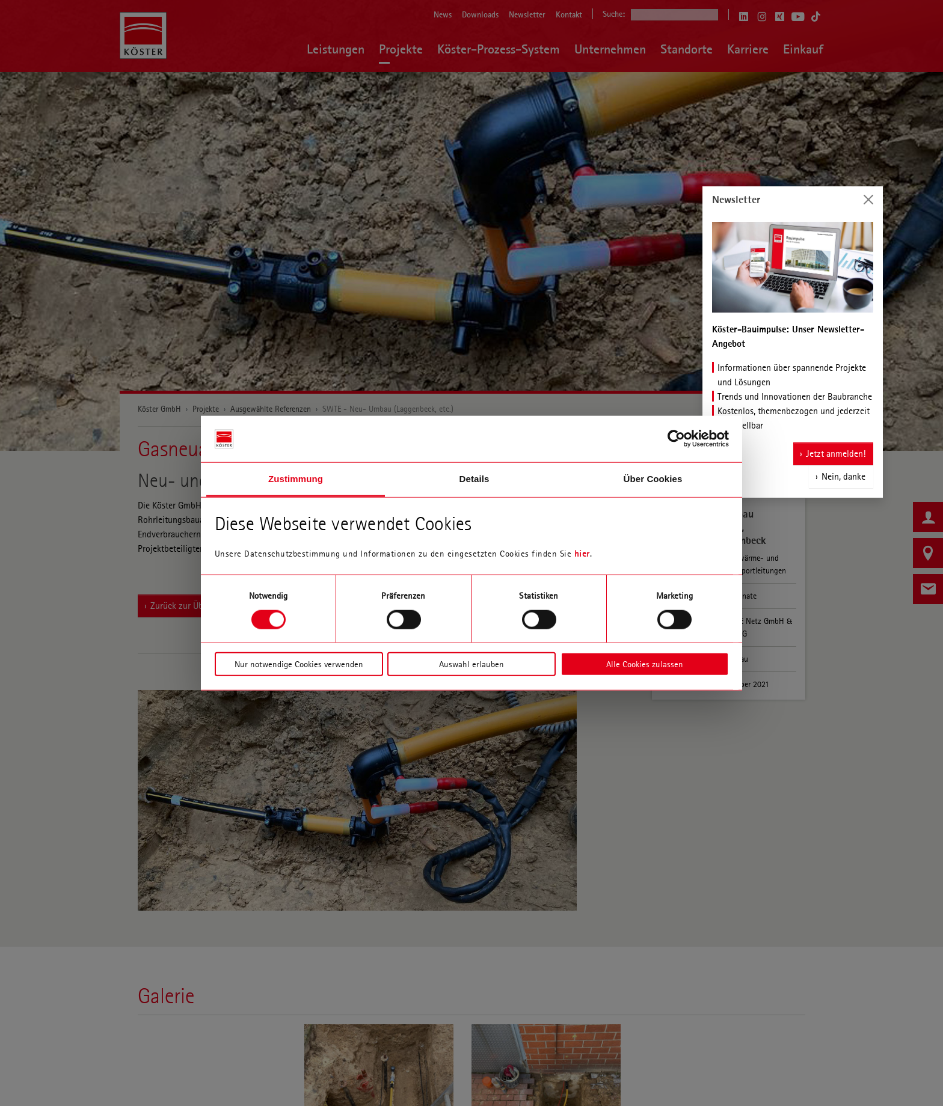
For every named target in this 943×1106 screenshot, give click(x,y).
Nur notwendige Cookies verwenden (299, 664)
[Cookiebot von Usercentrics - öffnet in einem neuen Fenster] (676, 439)
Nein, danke (843, 468)
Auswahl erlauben (471, 664)
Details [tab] (474, 479)
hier (582, 553)
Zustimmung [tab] (295, 479)
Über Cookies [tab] (653, 479)
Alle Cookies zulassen (644, 664)
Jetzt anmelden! (835, 445)
